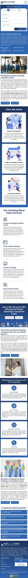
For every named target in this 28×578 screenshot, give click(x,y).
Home (2, 560)
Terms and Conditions (5, 566)
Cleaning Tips (4, 564)
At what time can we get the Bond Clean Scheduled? (12, 531)
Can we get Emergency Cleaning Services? (13, 527)
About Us (3, 562)
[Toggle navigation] (25, 2)
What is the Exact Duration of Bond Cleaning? (11, 536)
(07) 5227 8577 (21, 564)
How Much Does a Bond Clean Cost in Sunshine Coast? (11, 512)
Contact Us (3, 568)
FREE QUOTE (17, 7)
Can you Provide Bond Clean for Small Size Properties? (13, 522)
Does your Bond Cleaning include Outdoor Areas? (13, 517)
